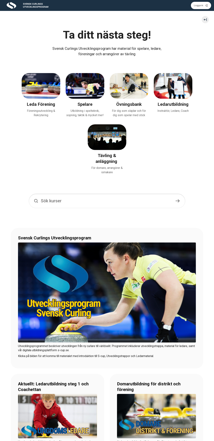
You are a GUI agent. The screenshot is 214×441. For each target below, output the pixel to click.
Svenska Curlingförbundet (38, 436)
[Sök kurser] (107, 147)
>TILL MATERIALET (129, 403)
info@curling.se (66, 436)
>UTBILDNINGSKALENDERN (36, 403)
